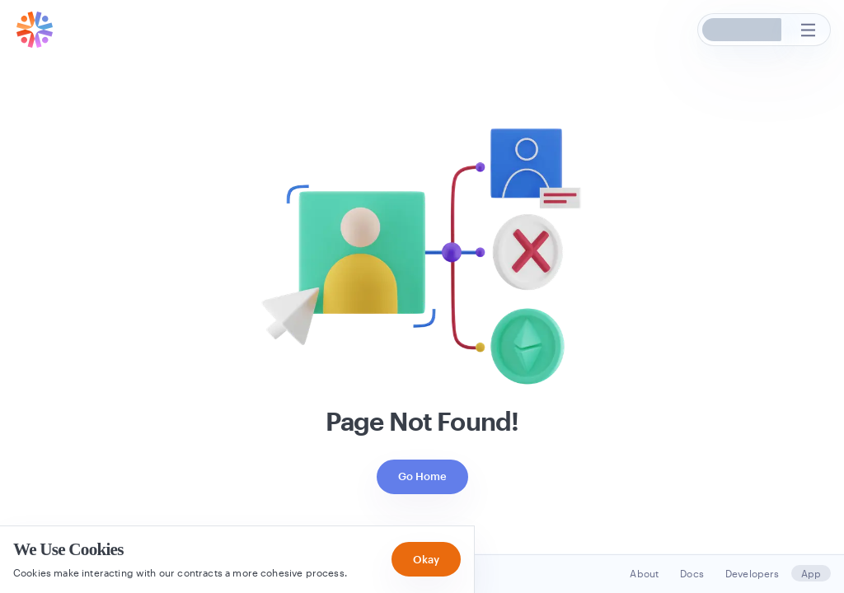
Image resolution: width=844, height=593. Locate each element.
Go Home (422, 476)
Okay (426, 559)
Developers (752, 573)
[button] (742, 29)
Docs (692, 573)
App (811, 573)
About (644, 573)
